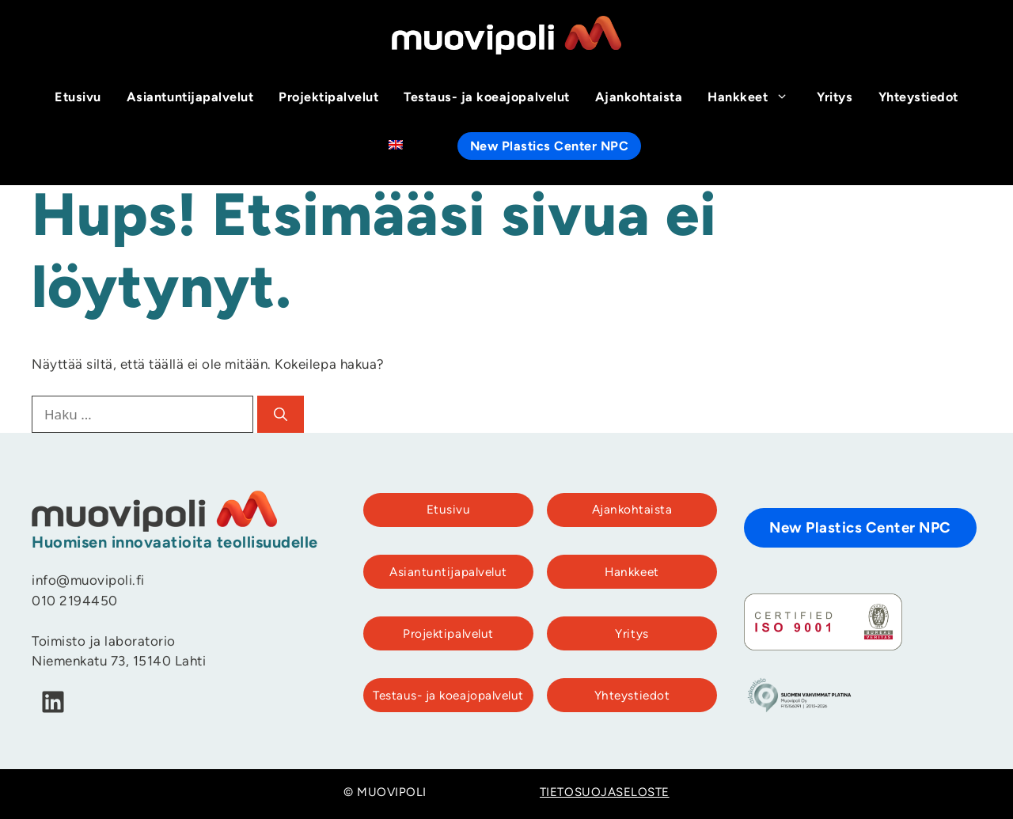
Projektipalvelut (328, 98)
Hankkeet (756, 98)
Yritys (834, 98)
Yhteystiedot (918, 98)
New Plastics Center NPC (549, 147)
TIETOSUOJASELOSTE (605, 793)
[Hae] (280, 415)
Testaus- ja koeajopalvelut (486, 98)
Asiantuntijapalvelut (190, 98)
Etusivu (78, 98)
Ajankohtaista (639, 98)
